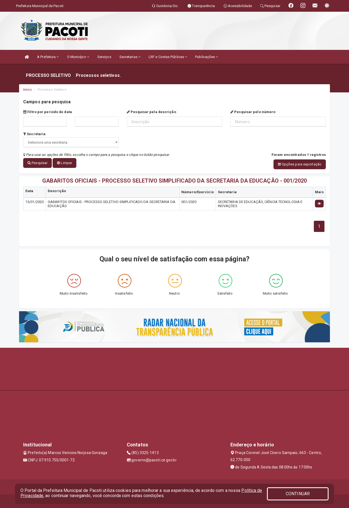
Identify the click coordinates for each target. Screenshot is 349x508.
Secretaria (34, 134)
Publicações (206, 57)
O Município (78, 57)
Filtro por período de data (47, 112)
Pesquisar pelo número (252, 112)
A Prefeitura (48, 57)
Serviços (104, 57)
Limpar (64, 163)
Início (27, 89)
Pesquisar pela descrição (151, 112)
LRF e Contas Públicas (168, 57)
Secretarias (129, 57)
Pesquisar (37, 163)
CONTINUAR (298, 493)
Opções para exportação (299, 164)
